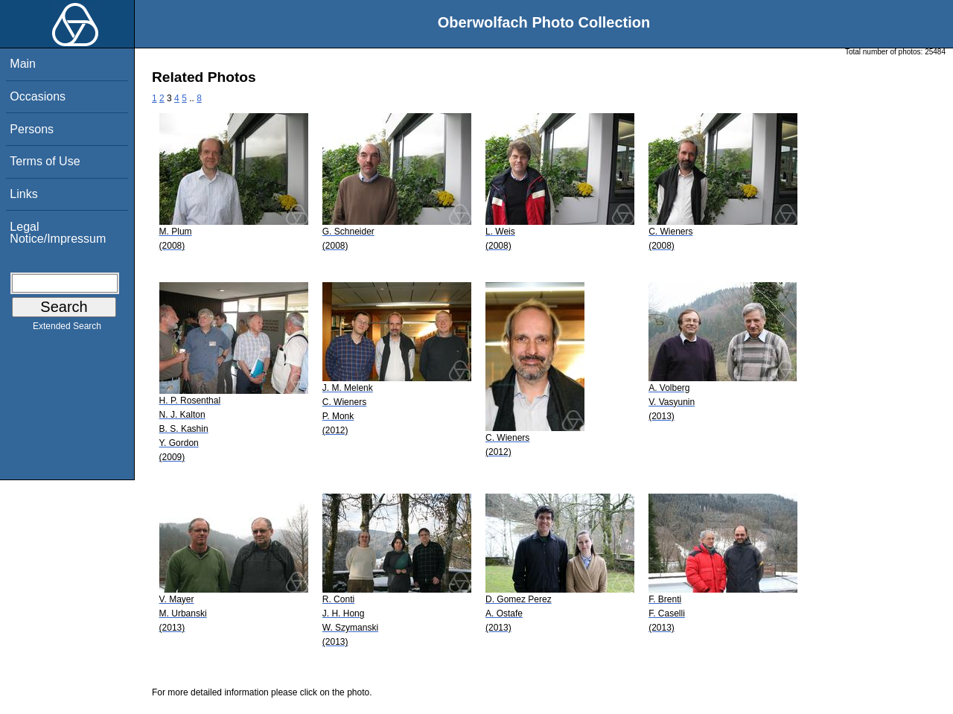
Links (23, 194)
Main (23, 63)
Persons (32, 129)
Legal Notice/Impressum (58, 232)
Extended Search (67, 329)
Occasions (38, 96)
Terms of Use (45, 161)
